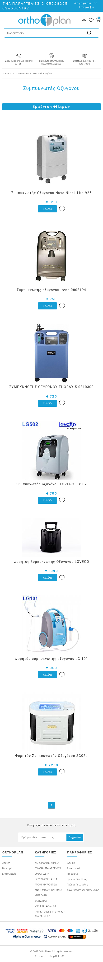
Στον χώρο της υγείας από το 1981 (19, 62)
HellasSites (62, 956)
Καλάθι (47, 209)
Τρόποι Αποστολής (77, 884)
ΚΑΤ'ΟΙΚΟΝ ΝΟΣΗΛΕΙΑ (47, 863)
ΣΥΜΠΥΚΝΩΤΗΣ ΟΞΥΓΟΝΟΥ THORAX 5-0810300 (51, 387)
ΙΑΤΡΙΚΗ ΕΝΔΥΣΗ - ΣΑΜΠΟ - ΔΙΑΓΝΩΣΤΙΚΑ (50, 913)
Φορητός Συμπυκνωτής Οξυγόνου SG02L (51, 756)
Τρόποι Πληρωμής (77, 879)
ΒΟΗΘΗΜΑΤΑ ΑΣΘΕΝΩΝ (48, 868)
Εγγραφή (87, 7)
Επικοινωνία (9, 873)
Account (84, 20)
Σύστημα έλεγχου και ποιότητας (84, 62)
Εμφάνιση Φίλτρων (51, 106)
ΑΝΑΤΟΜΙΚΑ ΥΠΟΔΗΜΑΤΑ (48, 890)
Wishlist (91, 20)
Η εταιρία (7, 868)
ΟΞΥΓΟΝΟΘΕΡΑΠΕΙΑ (20, 73)
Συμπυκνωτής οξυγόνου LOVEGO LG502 (51, 484)
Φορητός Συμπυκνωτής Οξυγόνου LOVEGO (51, 562)
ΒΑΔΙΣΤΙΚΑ (41, 900)
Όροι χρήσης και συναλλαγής (83, 890)
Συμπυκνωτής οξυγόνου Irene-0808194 (51, 290)
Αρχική (6, 73)
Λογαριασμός (86, 3)
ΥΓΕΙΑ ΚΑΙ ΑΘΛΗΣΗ (45, 906)
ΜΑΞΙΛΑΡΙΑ (41, 895)
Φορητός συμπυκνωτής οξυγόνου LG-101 (51, 659)
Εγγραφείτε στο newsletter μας (51, 825)
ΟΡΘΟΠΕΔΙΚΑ (42, 873)
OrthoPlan (44, 20)
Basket (98, 20)
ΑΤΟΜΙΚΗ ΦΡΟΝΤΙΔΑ (46, 884)
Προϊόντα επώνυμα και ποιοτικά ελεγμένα (51, 62)
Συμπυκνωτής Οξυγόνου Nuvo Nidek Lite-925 (51, 193)
